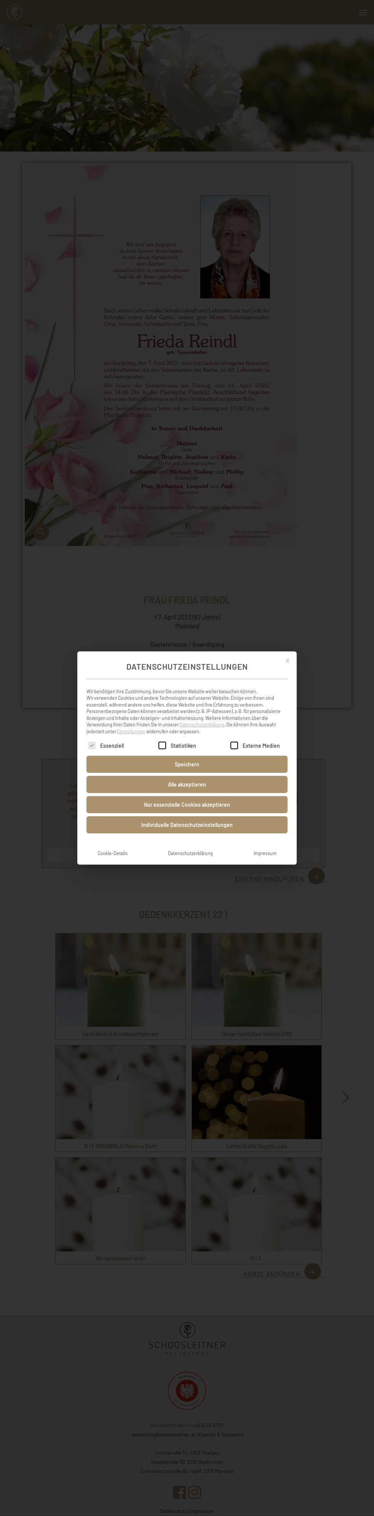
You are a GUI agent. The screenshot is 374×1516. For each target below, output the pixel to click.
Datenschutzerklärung (201, 717)
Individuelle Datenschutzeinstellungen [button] (187, 817)
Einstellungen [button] (131, 724)
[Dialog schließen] (287, 653)
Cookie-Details (112, 846)
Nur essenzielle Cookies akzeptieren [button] (187, 797)
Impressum (265, 846)
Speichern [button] (187, 757)
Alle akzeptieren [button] (187, 777)
